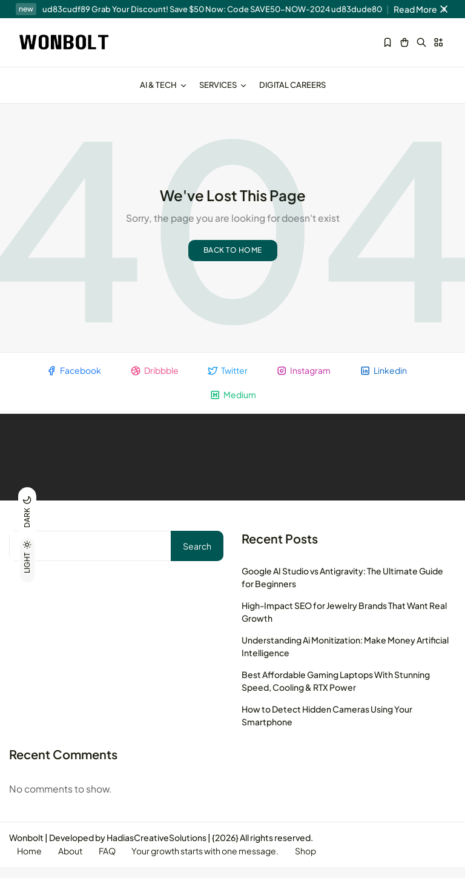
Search (197, 555)
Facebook (70, 379)
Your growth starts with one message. (212, 861)
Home (30, 861)
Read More (421, 9)
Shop (314, 861)
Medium (232, 404)
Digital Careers (292, 85)
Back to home (232, 259)
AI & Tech (163, 85)
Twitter (227, 379)
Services (223, 85)
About (73, 861)
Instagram (305, 379)
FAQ (112, 861)
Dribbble (152, 379)
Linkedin (386, 379)
